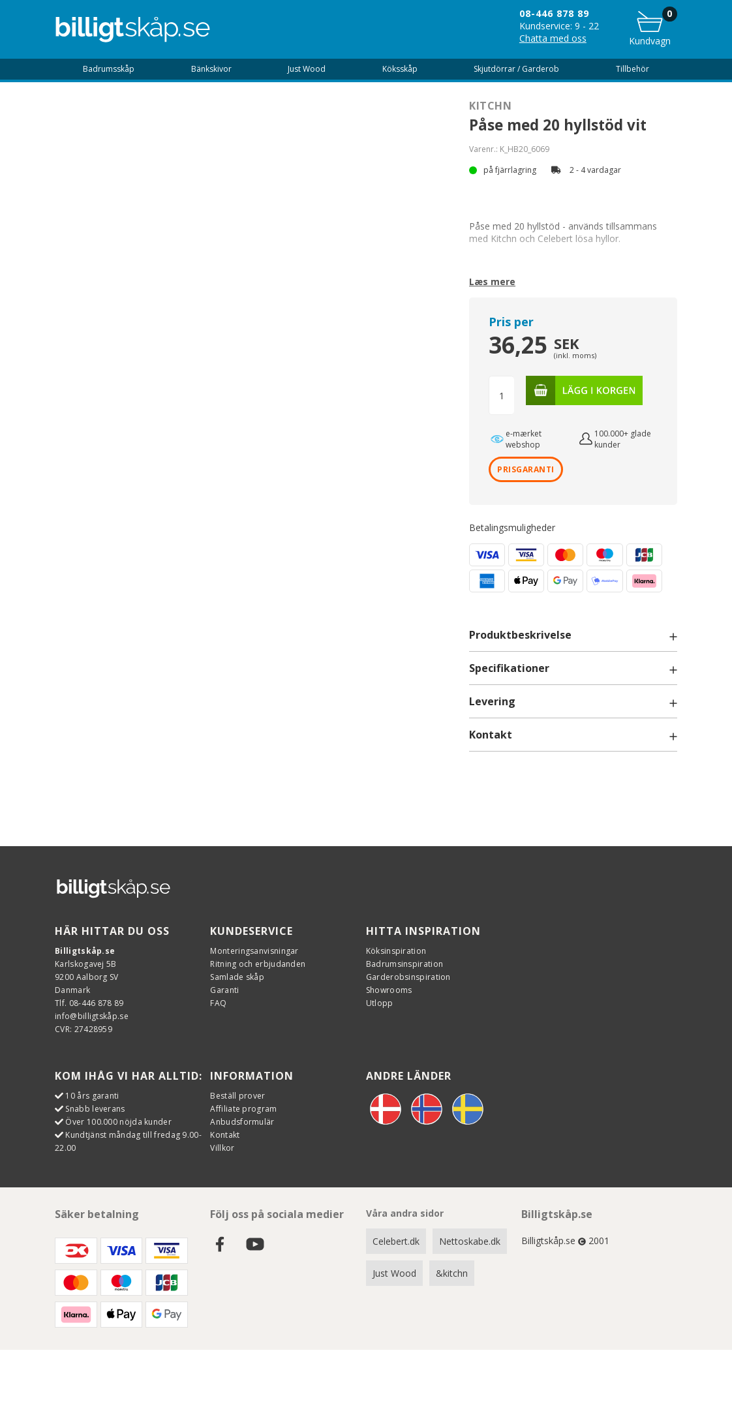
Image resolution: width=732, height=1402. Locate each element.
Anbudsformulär (242, 1121)
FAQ (218, 1003)
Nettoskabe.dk (469, 1241)
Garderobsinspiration (408, 977)
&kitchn (452, 1273)
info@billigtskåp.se (92, 1016)
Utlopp (379, 1003)
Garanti (224, 990)
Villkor (222, 1147)
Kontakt (224, 1134)
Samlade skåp (237, 977)
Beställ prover (237, 1095)
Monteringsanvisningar (254, 950)
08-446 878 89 (554, 13)
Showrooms (389, 990)
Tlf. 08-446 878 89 (89, 1003)
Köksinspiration (396, 950)
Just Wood (394, 1273)
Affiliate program (243, 1108)
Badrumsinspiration (404, 963)
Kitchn (490, 106)
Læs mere (492, 281)
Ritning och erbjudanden (257, 963)
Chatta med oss (553, 38)
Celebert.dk (396, 1241)
